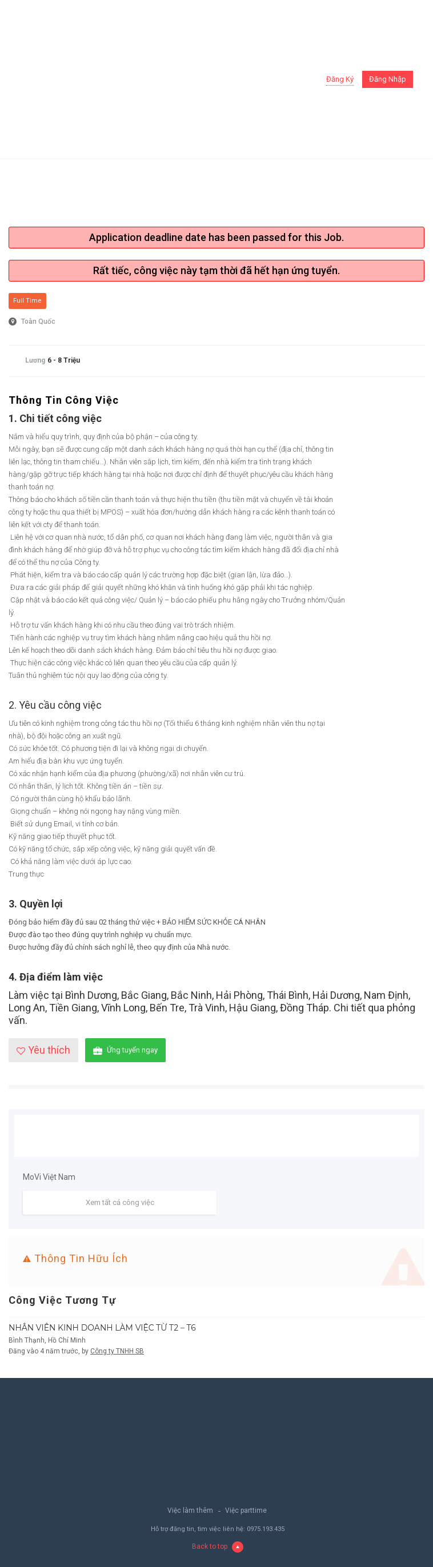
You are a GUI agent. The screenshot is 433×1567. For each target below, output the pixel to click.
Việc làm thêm (190, 1510)
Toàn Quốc (38, 322)
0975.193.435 (265, 1529)
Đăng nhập (387, 79)
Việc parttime (246, 1510)
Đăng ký (340, 79)
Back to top (217, 1546)
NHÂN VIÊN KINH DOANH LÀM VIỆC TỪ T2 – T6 (102, 1328)
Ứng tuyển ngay (125, 1050)
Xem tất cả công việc (120, 1202)
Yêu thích (43, 1050)
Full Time (27, 300)
